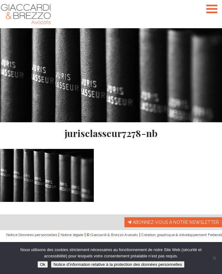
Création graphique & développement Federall (181, 235)
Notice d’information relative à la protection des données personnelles (117, 264)
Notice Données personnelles (31, 235)
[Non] (214, 258)
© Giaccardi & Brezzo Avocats (112, 235)
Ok (42, 264)
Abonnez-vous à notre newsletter (173, 222)
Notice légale (72, 235)
